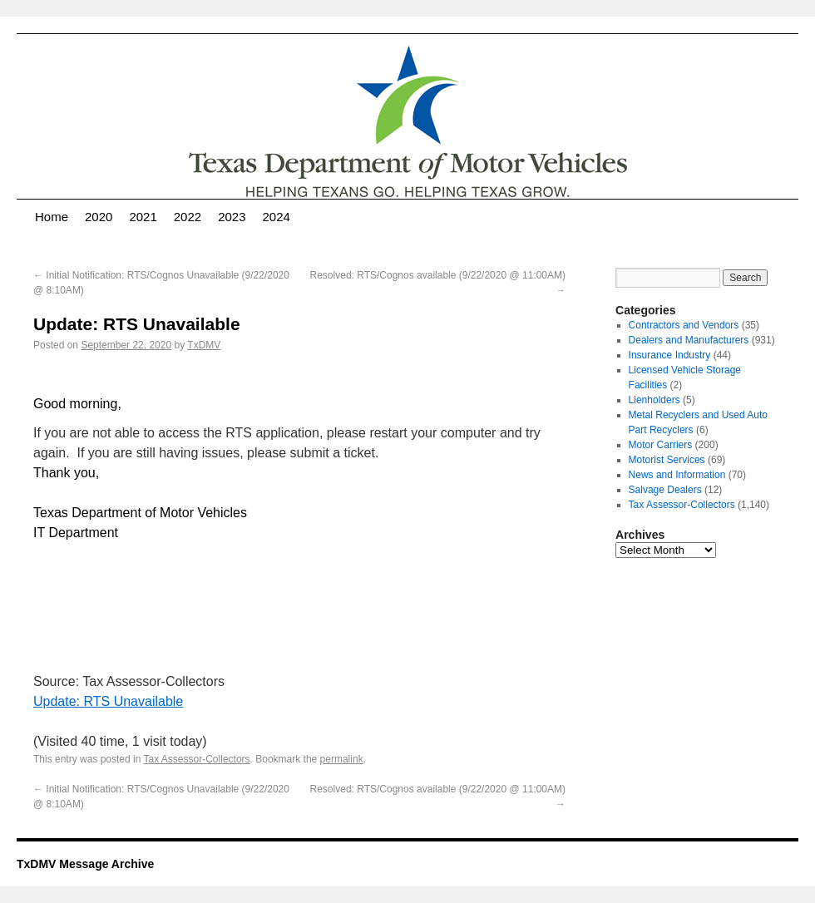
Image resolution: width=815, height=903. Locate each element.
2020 (98, 217)
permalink (341, 759)
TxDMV (203, 345)
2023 (231, 217)
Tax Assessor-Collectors (197, 759)
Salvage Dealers (665, 490)
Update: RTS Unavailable (108, 701)
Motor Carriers (661, 445)
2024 (276, 217)
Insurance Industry (670, 355)
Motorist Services (667, 460)
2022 (187, 217)
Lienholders (654, 400)
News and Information (677, 475)
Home (51, 217)
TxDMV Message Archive (85, 864)
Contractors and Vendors (684, 325)
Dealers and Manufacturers (689, 340)
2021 (142, 217)
